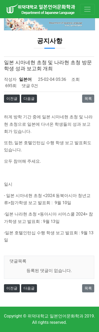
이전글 (11, 98)
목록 (88, 98)
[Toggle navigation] (87, 9)
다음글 (29, 98)
